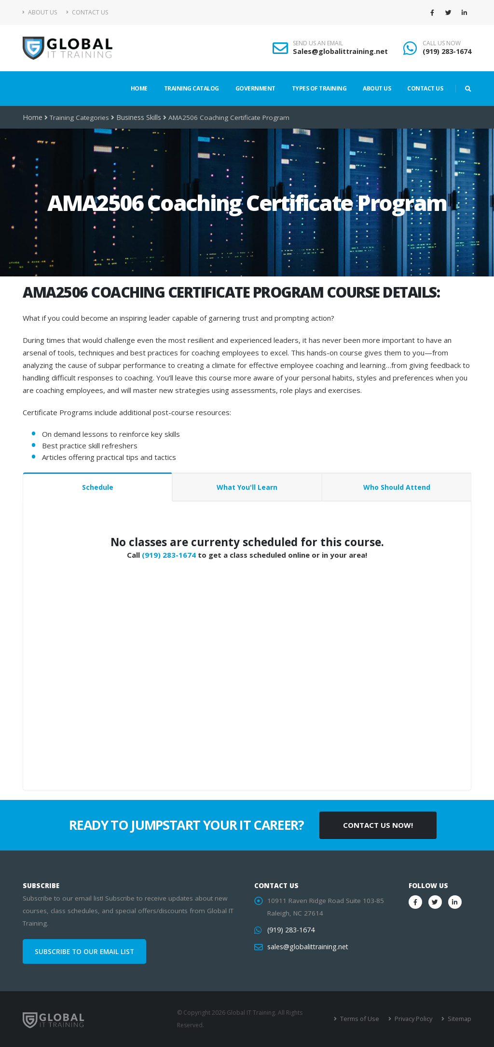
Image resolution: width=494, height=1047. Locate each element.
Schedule (97, 487)
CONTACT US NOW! (378, 825)
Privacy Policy (415, 1019)
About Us (40, 12)
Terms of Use (362, 1019)
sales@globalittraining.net (306, 946)
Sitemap (459, 1019)
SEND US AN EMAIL (318, 43)
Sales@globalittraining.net (340, 51)
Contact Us (87, 12)
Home (139, 88)
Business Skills (137, 117)
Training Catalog (191, 88)
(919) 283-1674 (447, 51)
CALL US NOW (442, 43)
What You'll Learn (247, 487)
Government (255, 88)
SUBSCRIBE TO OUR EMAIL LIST (84, 951)
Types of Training (319, 88)
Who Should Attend (396, 487)
